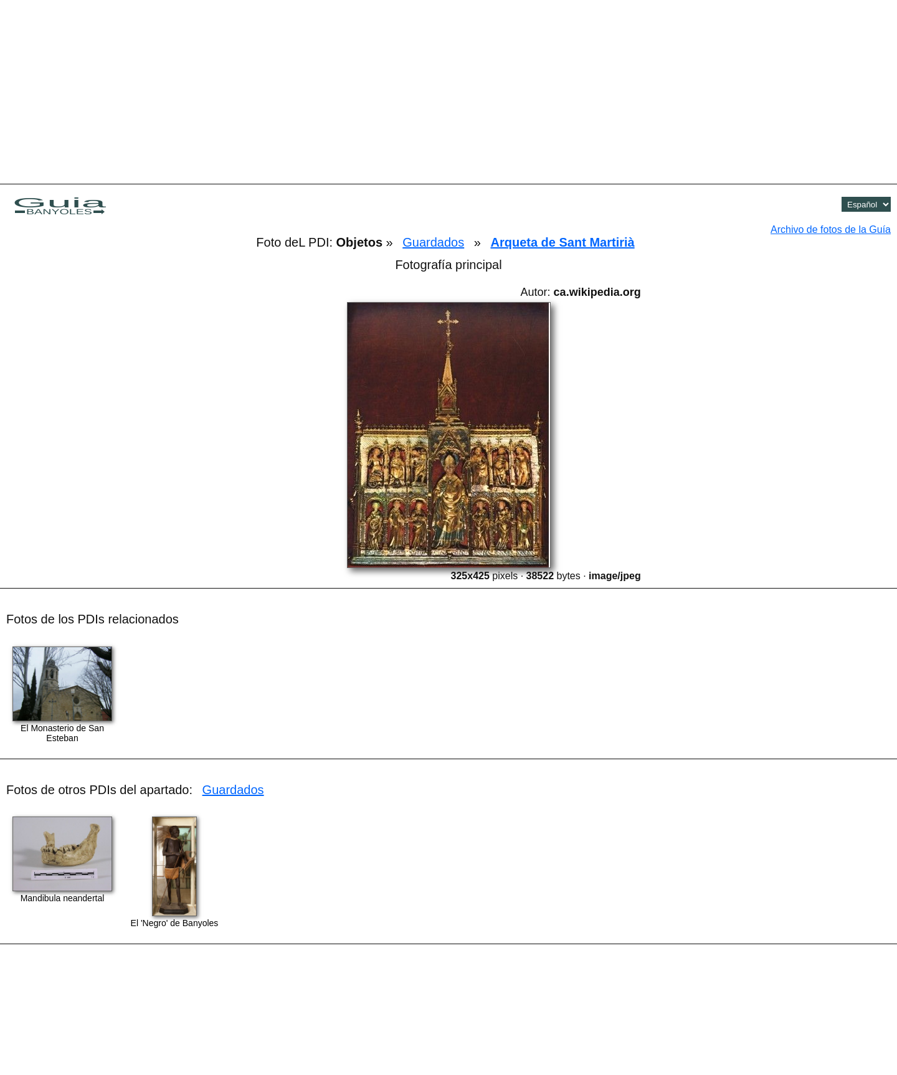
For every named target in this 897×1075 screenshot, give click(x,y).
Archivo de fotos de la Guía (831, 229)
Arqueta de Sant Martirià (562, 242)
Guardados (433, 242)
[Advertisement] (448, 90)
